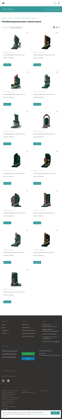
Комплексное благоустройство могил (49, 325)
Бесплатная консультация (52, 9)
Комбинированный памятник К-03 (14, 94)
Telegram (28, 358)
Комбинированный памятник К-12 (43, 252)
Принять (55, 413)
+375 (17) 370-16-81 (9, 357)
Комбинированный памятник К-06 (44, 134)
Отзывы (4, 333)
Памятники (25, 324)
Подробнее (7, 64)
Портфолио (5, 330)
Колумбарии (26, 327)
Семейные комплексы (29, 330)
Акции (4, 327)
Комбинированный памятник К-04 (44, 94)
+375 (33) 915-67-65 (9, 354)
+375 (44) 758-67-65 (7, 9)
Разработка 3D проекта (49, 334)
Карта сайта (44, 390)
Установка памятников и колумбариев (49, 337)
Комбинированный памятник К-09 (14, 213)
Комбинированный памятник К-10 (44, 213)
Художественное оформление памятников (50, 330)
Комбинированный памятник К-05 (14, 134)
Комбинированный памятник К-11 (13, 252)
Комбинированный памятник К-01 (14, 55)
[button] (14, 50)
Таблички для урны (28, 336)
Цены (3, 324)
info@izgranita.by (46, 350)
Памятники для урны (28, 333)
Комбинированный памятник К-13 (13, 292)
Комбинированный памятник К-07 (14, 173)
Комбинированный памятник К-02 (44, 55)
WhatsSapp (28, 353)
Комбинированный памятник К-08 (44, 173)
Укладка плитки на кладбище (51, 341)
